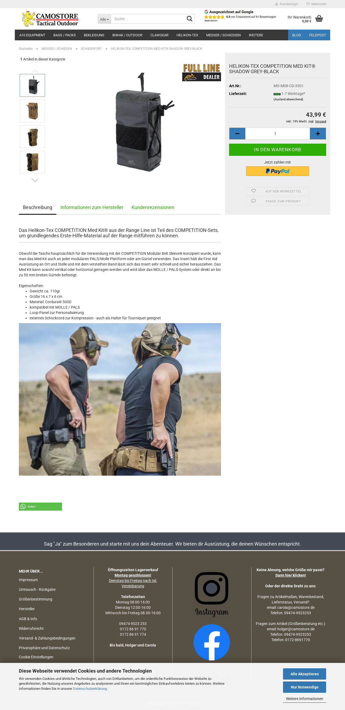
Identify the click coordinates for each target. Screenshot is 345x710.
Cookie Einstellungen (36, 657)
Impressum (28, 580)
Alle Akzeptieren (305, 674)
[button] (35, 180)
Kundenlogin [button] (286, 4)
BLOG (296, 35)
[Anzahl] (277, 134)
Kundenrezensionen (153, 207)
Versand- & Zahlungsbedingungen (47, 638)
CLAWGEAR (159, 35)
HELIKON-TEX (187, 35)
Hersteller (27, 609)
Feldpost (317, 35)
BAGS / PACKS (64, 35)
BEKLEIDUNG (94, 35)
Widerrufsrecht (31, 628)
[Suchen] (190, 19)
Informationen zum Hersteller (91, 207)
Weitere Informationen (304, 699)
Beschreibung (37, 207)
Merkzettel (316, 4)
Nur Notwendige (305, 687)
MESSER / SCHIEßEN (223, 35)
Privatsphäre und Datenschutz (44, 648)
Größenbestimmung (35, 599)
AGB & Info (28, 619)
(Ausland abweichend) (288, 99)
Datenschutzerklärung (90, 689)
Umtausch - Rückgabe (37, 589)
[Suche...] (104, 19)
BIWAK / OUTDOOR (127, 35)
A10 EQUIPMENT (32, 35)
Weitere (256, 35)
